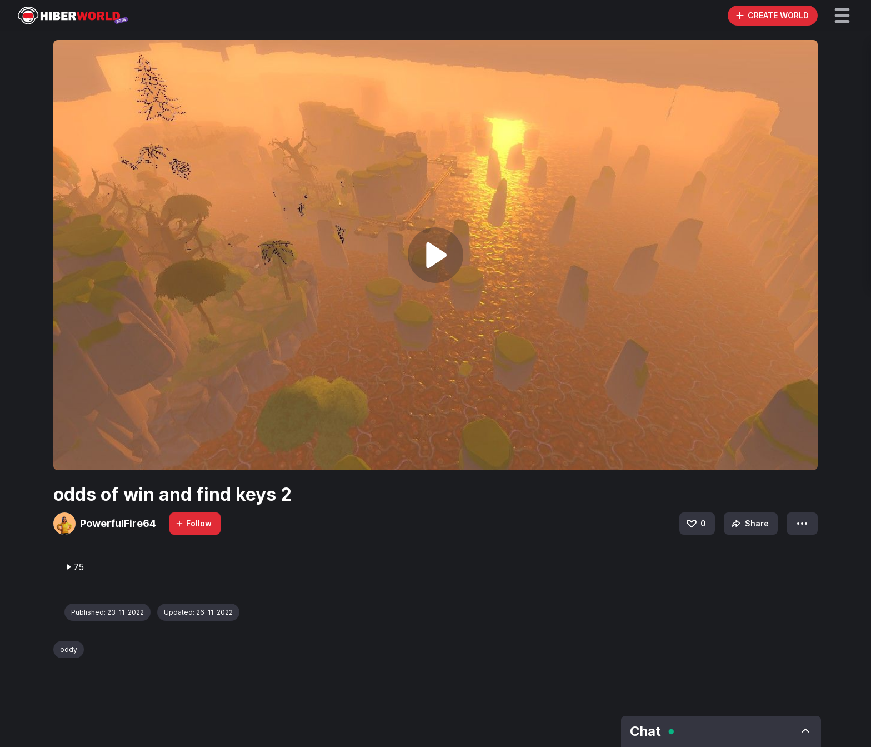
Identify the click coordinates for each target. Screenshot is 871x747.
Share (749, 523)
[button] (842, 15)
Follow (193, 523)
